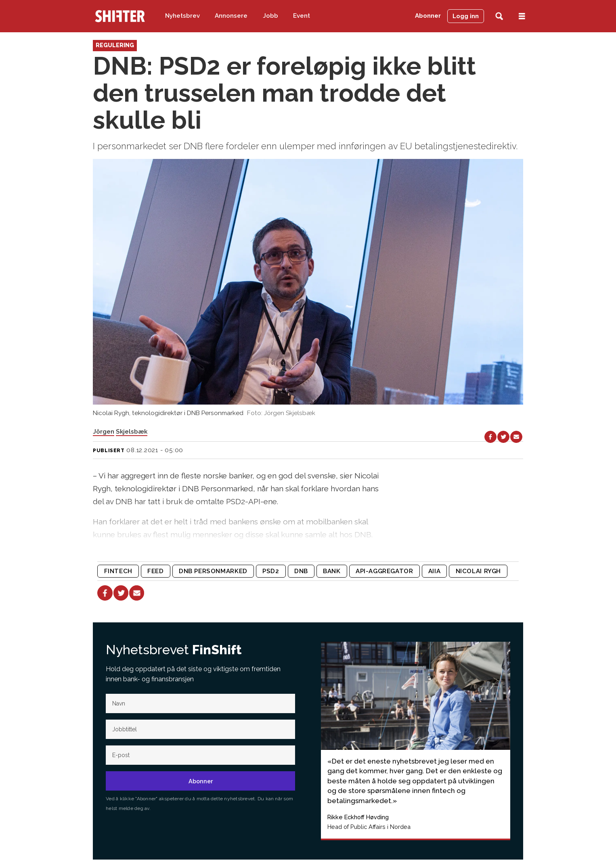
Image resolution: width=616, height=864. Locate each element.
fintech (118, 571)
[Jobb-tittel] (200, 729)
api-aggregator (384, 571)
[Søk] (499, 16)
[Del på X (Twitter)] (503, 437)
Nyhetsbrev (182, 15)
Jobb (270, 15)
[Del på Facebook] (490, 437)
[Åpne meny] (522, 16)
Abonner (428, 15)
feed (155, 571)
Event (301, 15)
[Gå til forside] (120, 16)
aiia (434, 571)
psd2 (270, 571)
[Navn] (200, 703)
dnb (301, 571)
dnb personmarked (213, 571)
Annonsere (231, 15)
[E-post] (200, 755)
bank (331, 571)
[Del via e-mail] (516, 437)
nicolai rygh (478, 571)
